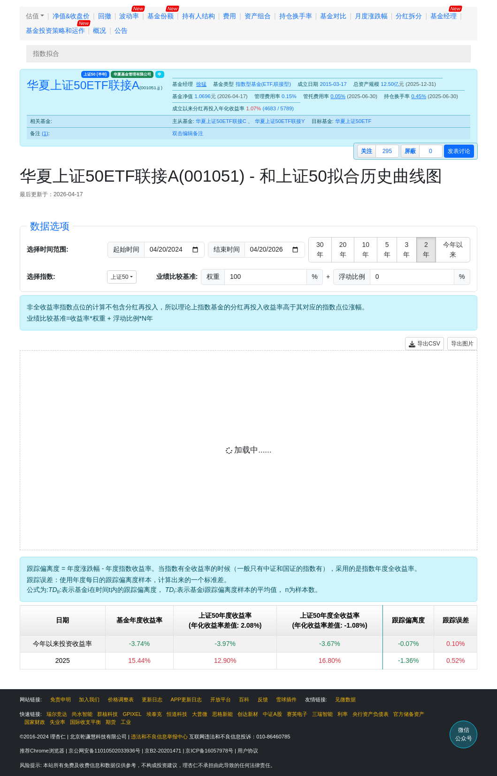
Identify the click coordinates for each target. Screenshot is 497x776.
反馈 (263, 699)
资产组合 (258, 16)
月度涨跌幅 (371, 16)
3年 (406, 249)
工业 (126, 722)
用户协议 (247, 750)
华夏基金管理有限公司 (132, 74)
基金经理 (443, 16)
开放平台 (220, 699)
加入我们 (89, 699)
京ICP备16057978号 (210, 750)
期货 (111, 722)
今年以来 (453, 249)
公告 (121, 30)
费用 (229, 16)
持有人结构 (198, 16)
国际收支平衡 (85, 722)
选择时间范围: (48, 249)
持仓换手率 (295, 16)
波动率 (129, 16)
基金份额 (160, 16)
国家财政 (34, 722)
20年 (343, 249)
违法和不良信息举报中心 (159, 736)
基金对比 (333, 16)
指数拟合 (46, 53)
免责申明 (60, 699)
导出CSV (424, 343)
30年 (320, 249)
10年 (366, 249)
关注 (366, 151)
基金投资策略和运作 (55, 30)
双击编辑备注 (187, 133)
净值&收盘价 (71, 16)
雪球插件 (286, 699)
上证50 (95, 74)
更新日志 (152, 699)
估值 (32, 16)
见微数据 (345, 699)
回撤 (104, 16)
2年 (426, 249)
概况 (99, 30)
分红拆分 (409, 16)
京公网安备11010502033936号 (105, 750)
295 (387, 151)
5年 (387, 249)
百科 (244, 699)
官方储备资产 (408, 714)
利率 (342, 714)
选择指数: (41, 276)
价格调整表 (121, 699)
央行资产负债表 (370, 714)
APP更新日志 (186, 699)
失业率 (57, 722)
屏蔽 (410, 151)
